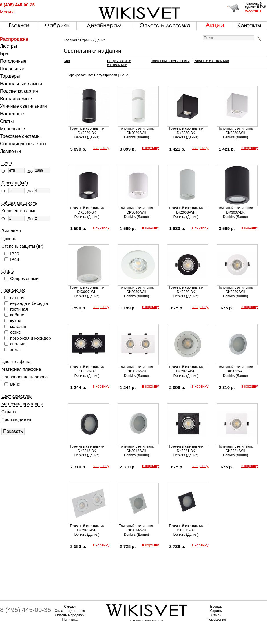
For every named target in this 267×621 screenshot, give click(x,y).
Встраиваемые (16, 98)
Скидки (70, 607)
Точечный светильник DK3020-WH (235, 290)
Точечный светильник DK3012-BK (87, 448)
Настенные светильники (170, 61)
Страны (86, 40)
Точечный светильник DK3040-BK (87, 210)
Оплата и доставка (70, 611)
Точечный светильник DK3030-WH (235, 131)
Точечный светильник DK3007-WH (87, 290)
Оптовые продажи (70, 615)
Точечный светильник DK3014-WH (136, 528)
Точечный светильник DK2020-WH (87, 528)
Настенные (12, 113)
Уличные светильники (23, 106)
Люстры (8, 46)
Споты (7, 121)
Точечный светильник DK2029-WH (136, 131)
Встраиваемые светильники (119, 63)
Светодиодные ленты (23, 143)
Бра (4, 53)
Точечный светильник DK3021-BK (186, 448)
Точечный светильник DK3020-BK (186, 290)
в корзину (101, 148)
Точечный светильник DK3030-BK (186, 131)
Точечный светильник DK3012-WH (136, 448)
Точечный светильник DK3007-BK (235, 210)
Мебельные (12, 128)
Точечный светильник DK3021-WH (235, 448)
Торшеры (10, 76)
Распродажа (14, 39)
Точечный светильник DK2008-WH (186, 210)
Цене (124, 75)
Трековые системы (20, 136)
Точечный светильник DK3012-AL (235, 369)
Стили (216, 615)
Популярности (105, 75)
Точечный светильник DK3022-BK (87, 369)
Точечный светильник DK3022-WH (136, 369)
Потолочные (13, 61)
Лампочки (10, 151)
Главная (70, 40)
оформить (253, 10)
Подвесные (12, 68)
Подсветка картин (19, 91)
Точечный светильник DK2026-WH (186, 369)
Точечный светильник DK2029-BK (87, 131)
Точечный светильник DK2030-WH (136, 290)
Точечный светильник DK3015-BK (186, 528)
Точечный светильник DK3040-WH (136, 210)
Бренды (216, 607)
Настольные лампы (21, 83)
